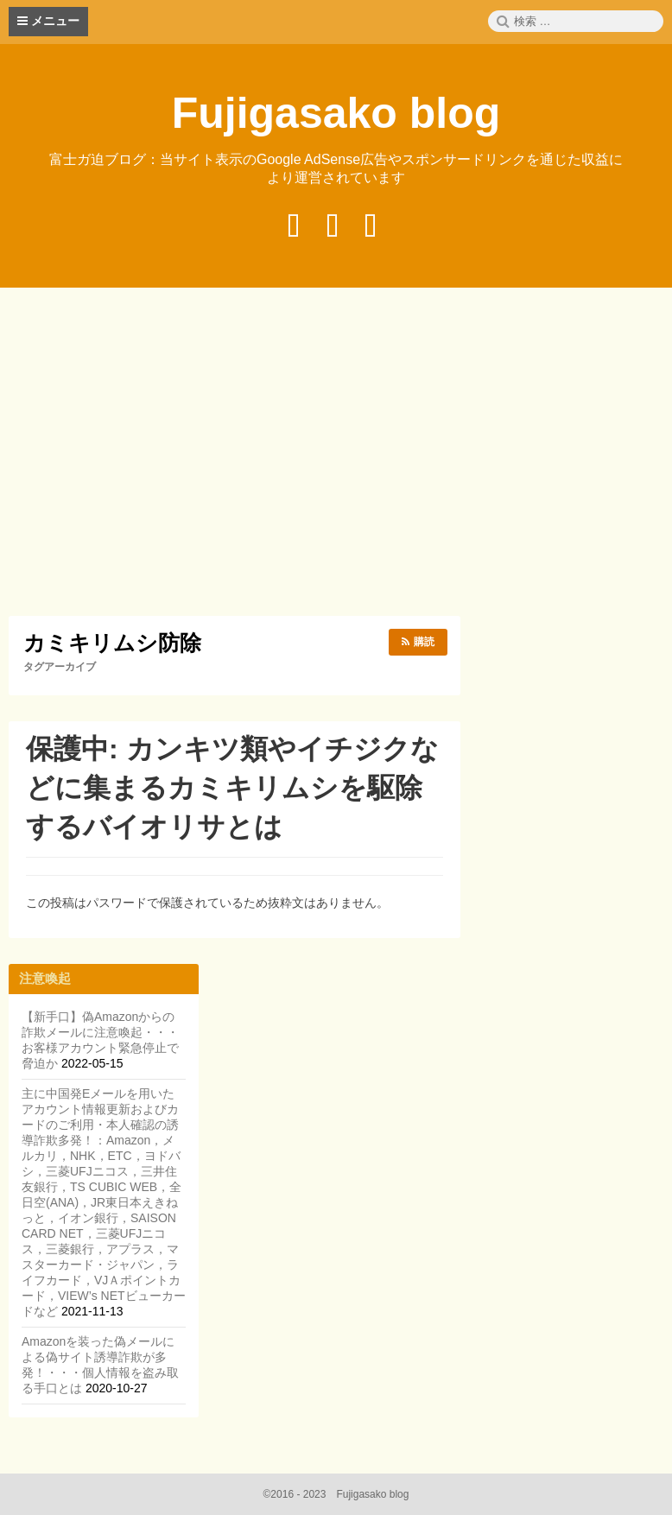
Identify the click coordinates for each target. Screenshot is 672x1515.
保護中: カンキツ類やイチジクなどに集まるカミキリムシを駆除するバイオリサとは (232, 787)
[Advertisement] (340, 454)
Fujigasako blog (336, 113)
